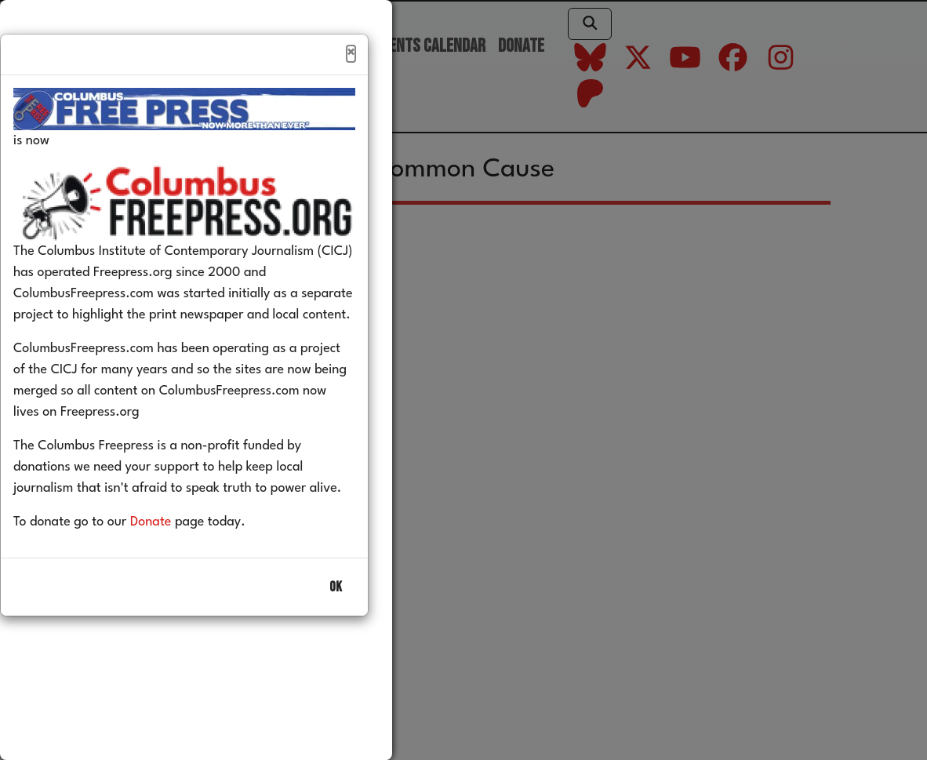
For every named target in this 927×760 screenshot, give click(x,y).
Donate (174, 555)
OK (335, 621)
